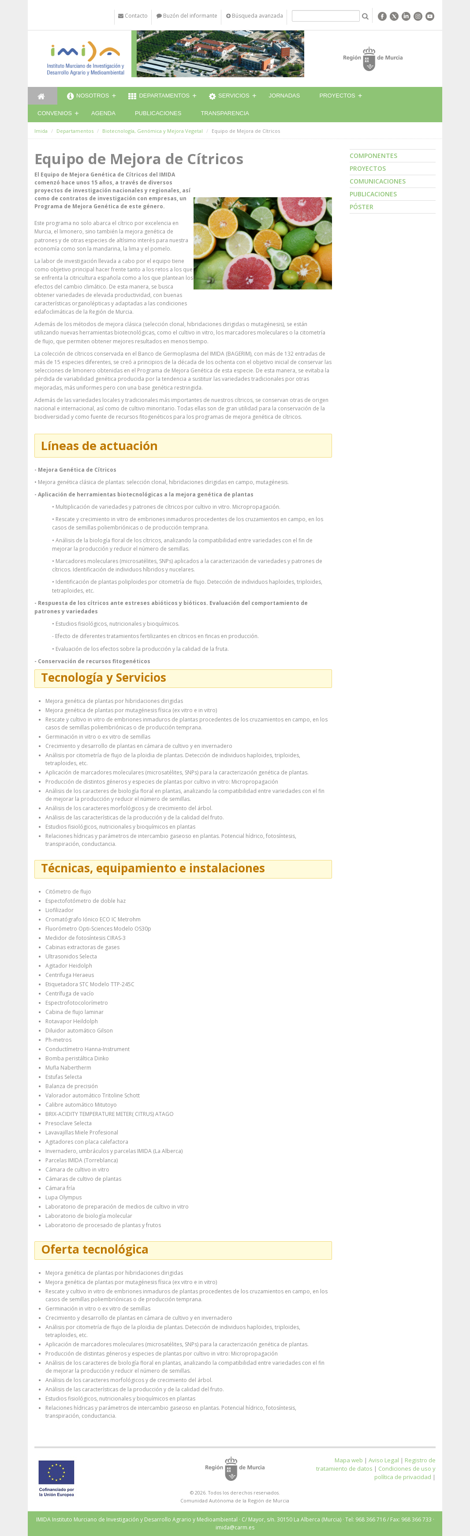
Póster (361, 207)
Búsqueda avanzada (254, 15)
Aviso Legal (384, 1460)
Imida (41, 131)
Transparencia (225, 113)
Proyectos (337, 95)
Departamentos (159, 96)
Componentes (373, 155)
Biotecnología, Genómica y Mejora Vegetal (152, 131)
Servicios (229, 96)
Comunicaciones (378, 181)
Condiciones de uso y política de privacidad (405, 1473)
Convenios (54, 113)
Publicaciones (158, 113)
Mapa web (349, 1460)
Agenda (103, 113)
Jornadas (284, 95)
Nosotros (88, 96)
